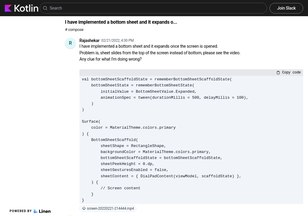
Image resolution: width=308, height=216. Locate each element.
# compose (74, 29)
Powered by (30, 211)
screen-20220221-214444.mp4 (108, 208)
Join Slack (286, 8)
